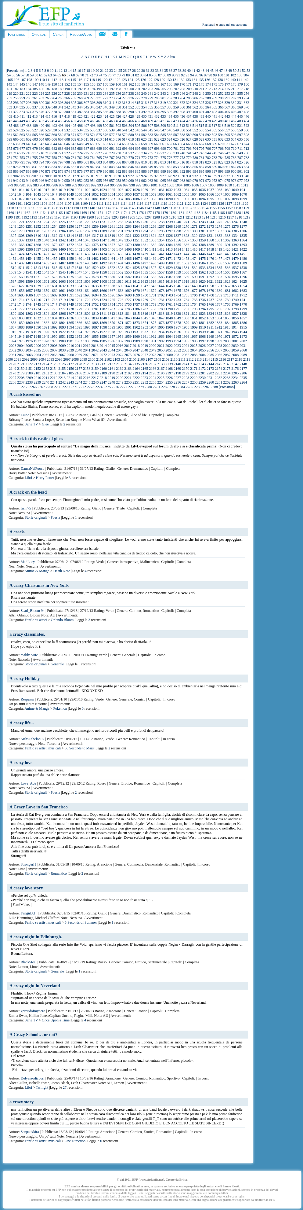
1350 (128, 240)
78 (119, 75)
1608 (103, 281)
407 (240, 112)
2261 (218, 382)
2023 (177, 346)
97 (205, 75)
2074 (119, 355)
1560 (185, 272)
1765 (202, 304)
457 (73, 121)
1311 (45, 236)
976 (233, 180)
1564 (218, 272)
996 (119, 185)
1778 (70, 309)
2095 (50, 359)
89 (169, 75)
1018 (53, 190)
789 (9, 162)
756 (41, 158)
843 (112, 167)
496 (80, 125)
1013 (12, 190)
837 (73, 167)
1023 (95, 190)
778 (182, 158)
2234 (235, 378)
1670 (136, 291)
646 (67, 144)
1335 (243, 236)
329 (227, 103)
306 (80, 103)
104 (246, 75)
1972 (235, 336)
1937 (185, 332)
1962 (152, 336)
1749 (70, 304)
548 (169, 130)
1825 (218, 313)
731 (125, 153)
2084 (202, 355)
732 (131, 153)
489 (35, 125)
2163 (128, 368)
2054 (193, 350)
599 (9, 139)
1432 (86, 254)
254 (233, 93)
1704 (177, 295)
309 (99, 103)
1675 (177, 291)
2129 (86, 364)
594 (221, 135)
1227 (70, 222)
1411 (153, 249)
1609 (111, 281)
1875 (152, 323)
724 (80, 153)
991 (87, 185)
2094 (42, 359)
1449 (226, 254)
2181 (37, 373)
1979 (53, 341)
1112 (107, 203)
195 (99, 89)
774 (157, 158)
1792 (185, 309)
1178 (156, 213)
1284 (62, 231)
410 (16, 116)
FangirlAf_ (29, 913)
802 (93, 162)
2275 (107, 387)
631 (214, 139)
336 (28, 107)
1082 (103, 199)
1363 (235, 240)
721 (60, 153)
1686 (29, 295)
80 (128, 75)
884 (131, 171)
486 (16, 125)
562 (16, 135)
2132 (111, 364)
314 (131, 103)
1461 (86, 258)
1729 (144, 300)
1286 (78, 231)
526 (28, 130)
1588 (177, 277)
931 (189, 176)
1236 (144, 222)
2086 (218, 355)
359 (176, 107)
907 (35, 176)
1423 (12, 254)
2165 (144, 368)
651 (99, 144)
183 (22, 89)
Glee (45, 424)
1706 (194, 295)
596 (233, 135)
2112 (190, 359)
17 (83, 70)
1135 (51, 208)
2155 (62, 368)
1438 (136, 254)
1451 (243, 254)
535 (86, 130)
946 (41, 180)
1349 (119, 240)
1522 (111, 268)
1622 (218, 281)
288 (208, 98)
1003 (170, 185)
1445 (193, 254)
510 (169, 125)
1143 (116, 208)
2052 (177, 350)
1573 (53, 277)
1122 (188, 203)
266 (67, 98)
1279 (20, 231)
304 (67, 103)
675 (9, 148)
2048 (144, 350)
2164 (136, 368)
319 (163, 103)
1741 (243, 300)
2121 (20, 364)
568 (54, 135)
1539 (12, 272)
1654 (243, 286)
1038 (218, 190)
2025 (193, 346)
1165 (51, 213)
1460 (78, 258)
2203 (218, 373)
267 (73, 98)
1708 (210, 295)
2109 (165, 359)
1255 (62, 226)
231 (86, 93)
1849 (177, 318)
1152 (189, 208)
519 (227, 125)
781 (201, 158)
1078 (70, 199)
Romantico (59, 873)
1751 (86, 304)
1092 (185, 199)
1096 (218, 199)
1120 (171, 203)
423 (99, 116)
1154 (205, 208)
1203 (115, 217)
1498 (152, 263)
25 (120, 70)
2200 (193, 373)
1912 (218, 327)
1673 (160, 291)
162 (131, 84)
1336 (12, 240)
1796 (218, 309)
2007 (45, 346)
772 (144, 158)
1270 (185, 226)
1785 (128, 309)
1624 (235, 281)
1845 (144, 318)
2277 (123, 387)
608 (67, 139)
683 (60, 148)
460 (93, 121)
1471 (169, 258)
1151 (180, 208)
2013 (95, 346)
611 (86, 139)
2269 (57, 387)
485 (9, 125)
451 (35, 121)
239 (137, 93)
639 (22, 144)
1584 (144, 277)
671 (227, 144)
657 (137, 144)
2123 (37, 364)
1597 (12, 281)
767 (112, 158)
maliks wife (29, 655)
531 (60, 130)
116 (79, 80)
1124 (204, 203)
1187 (229, 213)
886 (144, 171)
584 (157, 135)
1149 (164, 208)
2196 (160, 373)
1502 (185, 263)
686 (80, 148)
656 (131, 144)
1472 (177, 258)
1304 (226, 231)
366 (221, 107)
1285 (70, 231)
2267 (41, 387)
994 (106, 185)
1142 (107, 208)
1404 (95, 249)
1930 (128, 332)
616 (118, 139)
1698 (128, 295)
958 (118, 180)
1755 (119, 304)
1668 (119, 291)
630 (208, 139)
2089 (243, 355)
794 (41, 162)
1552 (119, 272)
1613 (144, 281)
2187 (86, 373)
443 (227, 116)
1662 (70, 291)
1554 (136, 272)
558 (233, 130)
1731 (160, 300)
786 (233, 158)
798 (67, 162)
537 (99, 130)
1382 (152, 245)
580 (131, 135)
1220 (12, 222)
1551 (111, 272)
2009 (62, 346)
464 (118, 121)
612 (93, 139)
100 (220, 75)
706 (208, 148)
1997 (202, 341)
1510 (12, 268)
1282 (45, 231)
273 (112, 98)
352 (131, 107)
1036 (202, 190)
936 (221, 176)
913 (73, 176)
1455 (37, 258)
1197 (66, 217)
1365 (12, 245)
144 (16, 84)
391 (137, 112)
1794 (202, 309)
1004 (178, 185)
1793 (193, 309)
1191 (17, 217)
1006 (195, 185)
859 (214, 167)
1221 (20, 222)
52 (244, 70)
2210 (37, 378)
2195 (152, 373)
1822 (193, 313)
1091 (177, 199)
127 (149, 80)
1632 (62, 286)
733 (137, 153)
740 (182, 153)
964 (157, 180)
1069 (235, 194)
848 (144, 167)
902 (246, 171)
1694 (95, 295)
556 (221, 130)
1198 (74, 217)
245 (176, 93)
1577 (86, 277)
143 (9, 84)
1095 (210, 199)
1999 (218, 341)
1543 (45, 272)
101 (226, 75)
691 (112, 148)
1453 (20, 258)
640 (28, 144)
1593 (218, 277)
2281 (156, 387)
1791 (177, 309)
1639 (119, 286)
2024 (185, 346)
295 (9, 103)
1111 (100, 203)
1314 (70, 236)
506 (144, 125)
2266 (33, 387)
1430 (70, 254)
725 (86, 153)
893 (189, 171)
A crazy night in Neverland (34, 985)
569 (60, 135)
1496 (136, 263)
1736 (202, 300)
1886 (243, 323)
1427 (45, 254)
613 (99, 139)
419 (73, 116)
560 (246, 130)
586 (169, 135)
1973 (243, 336)
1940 (210, 332)
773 (150, 158)
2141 (185, 364)
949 (60, 180)
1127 (228, 203)
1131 (18, 208)
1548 (86, 272)
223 (35, 93)
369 (240, 107)
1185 (213, 213)
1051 (86, 194)
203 (150, 89)
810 (144, 162)
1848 (169, 318)
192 (80, 89)
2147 (235, 364)
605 (48, 139)
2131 (103, 364)
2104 (124, 359)
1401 (70, 249)
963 (150, 180)
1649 (202, 286)
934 (208, 176)
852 (169, 167)
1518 (78, 268)
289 (214, 98)
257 (9, 98)
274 (118, 98)
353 (137, 107)
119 (98, 80)
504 (131, 125)
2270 (66, 387)
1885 (235, 323)
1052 (95, 194)
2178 (12, 373)
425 (112, 116)
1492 (103, 263)
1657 (29, 291)
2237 (20, 382)
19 (93, 70)
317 (150, 103)
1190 (9, 217)
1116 (139, 203)
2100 (91, 359)
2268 (49, 387)
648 (80, 144)
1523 (119, 268)
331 (240, 103)
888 (157, 171)
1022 (86, 190)
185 (35, 89)
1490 (86, 263)
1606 (87, 281)
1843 (128, 318)
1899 (111, 327)
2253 (152, 382)
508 (157, 125)
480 (221, 121)
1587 (169, 277)
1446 (202, 254)
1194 (41, 217)
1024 (103, 190)
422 (93, 116)
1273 (210, 226)
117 (86, 80)
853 (176, 167)
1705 (185, 295)
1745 (37, 304)
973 (214, 180)
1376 (103, 245)
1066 (210, 194)
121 (111, 80)
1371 (62, 245)
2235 (243, 378)
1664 (86, 291)
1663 (78, 291)
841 (99, 167)
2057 (218, 350)
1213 (197, 217)
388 (118, 112)
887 (150, 171)
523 (9, 130)
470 (157, 121)
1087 (144, 199)
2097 (66, 359)
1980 (62, 341)
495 (73, 125)
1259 (95, 226)
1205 (131, 217)
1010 (228, 185)
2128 (78, 364)
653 (112, 144)
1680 (218, 291)
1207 (148, 217)
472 (169, 121)
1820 (177, 313)
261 (35, 98)
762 (80, 158)
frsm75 (26, 508)
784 (221, 158)
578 (118, 135)
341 (60, 107)
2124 (45, 364)
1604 (70, 281)
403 (214, 112)
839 (86, 167)
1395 (21, 249)
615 (112, 139)
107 (23, 80)
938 (233, 176)
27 (129, 70)
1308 (21, 236)
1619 (193, 281)
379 (60, 112)
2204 (226, 373)
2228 (185, 378)
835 (60, 167)
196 (105, 89)
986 (55, 185)
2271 (74, 387)
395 (163, 112)
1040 (235, 190)
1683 (243, 291)
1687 (37, 295)
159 (112, 84)
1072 (20, 199)
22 (106, 70)
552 (195, 130)
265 (60, 98)
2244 (78, 382)
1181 (180, 213)
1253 (45, 226)
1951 (62, 336)
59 (32, 75)
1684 (12, 295)
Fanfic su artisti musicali (43, 748)
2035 (37, 350)
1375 (95, 245)
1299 (185, 231)
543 (137, 130)
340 (54, 107)
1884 (226, 323)
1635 (86, 286)
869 (35, 171)
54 (9, 75)
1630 (45, 286)
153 (73, 84)
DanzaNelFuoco (33, 468)
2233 (226, 378)
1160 (10, 213)
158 (105, 84)
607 (60, 139)
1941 (218, 332)
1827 (235, 313)
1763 (185, 304)
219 (9, 93)
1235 (136, 222)
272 (105, 98)
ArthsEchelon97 (32, 739)
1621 (210, 281)
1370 (53, 245)
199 (125, 89)
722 (67, 153)
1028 (136, 190)
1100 (11, 203)
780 (195, 158)
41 (193, 70)
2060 (243, 350)
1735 (193, 300)
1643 (152, 286)
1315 (78, 236)
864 (246, 167)
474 (182, 121)
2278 (131, 387)
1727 (128, 300)
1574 (62, 277)
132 (181, 80)
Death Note (61, 571)
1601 (45, 281)
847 (137, 167)
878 (93, 171)
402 (208, 112)
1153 (196, 208)
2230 (202, 378)
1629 (37, 286)
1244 (210, 222)
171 (189, 84)
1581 (119, 277)
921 (125, 176)
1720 (70, 300)
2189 (103, 373)
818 (195, 162)
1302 (210, 231)
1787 (144, 309)
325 (201, 103)
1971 (226, 336)
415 (48, 116)
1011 (236, 185)
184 (28, 89)
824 (233, 162)
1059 (152, 194)
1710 (227, 295)
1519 (86, 268)
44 (207, 70)
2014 (103, 346)
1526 (144, 268)
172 (195, 84)
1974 (12, 341)
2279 (140, 387)
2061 (12, 355)
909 (48, 176)
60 (36, 75)
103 (239, 75)
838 (80, 167)
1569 (20, 277)
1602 (54, 281)
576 (105, 135)
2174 (218, 368)
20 (97, 70)
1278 (12, 231)
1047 (53, 194)
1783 (111, 309)
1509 (243, 263)
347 (99, 107)
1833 (45, 318)
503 (125, 125)
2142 (193, 364)
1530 (177, 268)
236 (118, 93)
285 (189, 98)
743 (201, 153)
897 (214, 171)
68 (73, 75)
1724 (103, 300)
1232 (111, 222)
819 (201, 162)
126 (143, 80)
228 (67, 93)
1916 (12, 332)
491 (48, 125)
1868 (95, 323)
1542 (37, 272)
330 (233, 103)
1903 (144, 327)
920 (118, 176)
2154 (53, 368)
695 (137, 148)
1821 (185, 313)
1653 (235, 286)
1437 (128, 254)
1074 (37, 199)
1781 (95, 309)
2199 (185, 373)
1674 (169, 291)
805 (112, 162)
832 (41, 167)
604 (41, 139)
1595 (235, 277)
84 (146, 75)
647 (73, 144)
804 (105, 162)
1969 (210, 336)
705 (201, 148)
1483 (29, 263)
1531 (185, 268)
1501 (177, 263)
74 (100, 75)
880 (105, 171)
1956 (103, 336)
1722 (86, 300)
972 (208, 180)
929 (176, 176)
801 (86, 162)
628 (195, 139)
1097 (226, 199)
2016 (119, 346)
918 (105, 176)
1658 (37, 291)
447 (9, 121)
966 (169, 180)
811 (150, 162)
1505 (210, 263)
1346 (95, 240)
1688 (45, 295)
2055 (202, 350)
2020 (152, 346)
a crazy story (21, 1101)
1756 (128, 304)
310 (105, 103)
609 (73, 139)
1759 (152, 304)
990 (81, 185)
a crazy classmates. (27, 634)
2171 (193, 368)
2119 (247, 359)
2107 (149, 359)
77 (114, 75)
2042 (95, 350)
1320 (119, 236)
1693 (87, 295)
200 (131, 89)
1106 (59, 203)
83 (141, 75)
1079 (78, 199)
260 (28, 98)
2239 (37, 382)
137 (213, 80)
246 (182, 93)
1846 (152, 318)
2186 (78, 373)
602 (28, 139)
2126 (62, 364)
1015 (29, 190)
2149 (12, 368)
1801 (21, 313)
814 (169, 162)
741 (189, 153)
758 (54, 158)
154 (80, 84)
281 (163, 98)
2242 (62, 382)
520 (233, 125)
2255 (169, 382)
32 (152, 70)
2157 (78, 368)
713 (9, 153)
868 (28, 171)
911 (60, 176)
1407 (120, 249)
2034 (29, 350)
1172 (107, 213)
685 (73, 148)
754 (28, 158)
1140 (91, 208)
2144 (210, 364)
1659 (45, 291)
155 (86, 84)
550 (182, 130)
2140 (177, 364)
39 (184, 70)
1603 (62, 281)
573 (86, 135)
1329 (193, 236)
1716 (37, 300)
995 (113, 185)
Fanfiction (16, 34)
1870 (111, 323)
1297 (169, 231)
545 (150, 130)
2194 (144, 373)
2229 (193, 378)
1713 (12, 300)
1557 (160, 272)
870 (41, 171)
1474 (193, 258)
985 (49, 185)
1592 (210, 277)
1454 (29, 258)
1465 (119, 258)
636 (246, 139)
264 (54, 98)
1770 (243, 304)
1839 (95, 318)
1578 (95, 277)
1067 (218, 194)
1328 (185, 236)
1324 (152, 236)
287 (201, 98)
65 (59, 75)
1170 (91, 213)
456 (67, 121)
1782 (103, 309)
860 (221, 167)
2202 (210, 373)
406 (233, 112)
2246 (95, 382)
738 (169, 153)
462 (105, 121)
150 (54, 84)
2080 (169, 355)
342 (67, 107)
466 (131, 121)
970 (195, 180)
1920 (45, 332)
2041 (86, 350)
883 (125, 171)
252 (221, 93)
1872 (128, 323)
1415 (185, 249)
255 (240, 93)
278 (144, 98)
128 (156, 80)
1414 (177, 249)
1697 (120, 295)
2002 (243, 341)
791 (22, 162)
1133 (34, 208)
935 (214, 176)
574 (93, 135)
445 (240, 116)
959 (125, 180)
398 (182, 112)
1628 (29, 286)
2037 (53, 350)
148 (41, 84)
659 (150, 144)
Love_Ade (28, 783)
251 (214, 93)
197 (112, 89)
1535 (218, 268)
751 (9, 158)
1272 (202, 226)
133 (188, 80)
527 (35, 130)
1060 (160, 194)
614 (105, 139)
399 (189, 112)
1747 (53, 304)
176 (221, 84)
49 (230, 70)
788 (246, 158)
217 (240, 89)
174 (208, 84)
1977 (37, 341)
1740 (235, 300)
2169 (177, 368)
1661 (62, 291)
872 (54, 171)
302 (54, 103)
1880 (193, 323)
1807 (70, 313)
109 (35, 80)
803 (99, 162)
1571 (37, 277)
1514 (45, 268)
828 (16, 167)
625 (176, 139)
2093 (34, 359)
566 (41, 135)
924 (144, 176)
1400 (62, 249)
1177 (148, 213)
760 (67, 158)
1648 (193, 286)
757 (48, 158)
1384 (169, 245)
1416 (193, 249)
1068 (226, 194)
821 (214, 162)
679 (35, 148)
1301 (202, 231)
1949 (45, 336)
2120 (12, 364)
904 (16, 176)
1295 (152, 231)
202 (144, 89)
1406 (111, 249)
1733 (177, 300)
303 (60, 103)
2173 (210, 368)
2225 (160, 378)
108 (29, 80)
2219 (111, 378)
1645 (169, 286)
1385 (177, 245)
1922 (62, 332)
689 (99, 148)
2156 (70, 368)
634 (233, 139)
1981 (70, 341)
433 (163, 116)
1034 (185, 190)
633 (227, 139)
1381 (144, 245)
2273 (90, 387)
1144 (124, 208)
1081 (95, 199)
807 (125, 162)
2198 (177, 373)
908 (41, 176)
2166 (152, 368)
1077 (62, 199)
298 (28, 103)
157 (99, 84)
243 (163, 93)
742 (195, 153)
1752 (95, 304)
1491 (95, 263)
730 (118, 153)
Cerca (58, 34)
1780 (86, 309)
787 (240, 158)
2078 (152, 355)
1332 (218, 236)
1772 (20, 309)
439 (201, 116)
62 (45, 75)
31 (148, 70)
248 (195, 93)
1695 (103, 295)
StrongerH (28, 864)
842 (105, 167)
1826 (226, 313)
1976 (29, 341)
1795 (210, 309)
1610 (120, 281)
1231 (103, 222)
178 (233, 84)
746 (221, 153)
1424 (20, 254)
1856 (235, 318)
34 (161, 70)
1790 (169, 309)
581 (137, 135)
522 (246, 125)
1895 (78, 327)
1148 (156, 208)
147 (35, 84)
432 (157, 116)
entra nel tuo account (233, 24)
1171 (99, 213)
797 (60, 162)
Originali (38, 34)
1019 (62, 190)
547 (163, 130)
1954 (86, 336)
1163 (34, 213)
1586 (160, 277)
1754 (111, 304)
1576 (78, 277)
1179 (164, 213)
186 (41, 89)
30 (143, 70)
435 (176, 116)
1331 (210, 236)
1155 (213, 208)
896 (208, 171)
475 (189, 121)
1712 (243, 295)
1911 (210, 327)
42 (198, 70)
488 (28, 125)
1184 (205, 213)
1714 (20, 300)
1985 (103, 341)
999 (138, 185)
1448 (218, 254)
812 (157, 162)
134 (194, 80)
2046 (128, 350)
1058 (144, 194)
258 (16, 98)
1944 (243, 332)
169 (176, 84)
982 (29, 185)
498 (93, 125)
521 (240, 125)
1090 (169, 199)
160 (118, 84)
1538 (243, 268)
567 (48, 135)
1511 (21, 268)
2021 (160, 346)
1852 (202, 318)
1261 (111, 226)
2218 (103, 378)
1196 (58, 217)
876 (80, 171)
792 (28, 162)
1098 (235, 199)
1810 (95, 313)
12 (61, 70)
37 (175, 70)
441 (214, 116)
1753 (103, 304)
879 (99, 171)
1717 (45, 300)
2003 (12, 346)
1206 (139, 217)
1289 (103, 231)
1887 (12, 327)
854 (182, 167)
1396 (29, 249)
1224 (45, 222)
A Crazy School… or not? (33, 1034)
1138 (75, 208)
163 (137, 84)
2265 (24, 387)
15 (74, 70)
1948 (37, 336)
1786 (136, 309)
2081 (177, 355)
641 (35, 144)
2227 (177, 378)
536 (93, 130)
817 (189, 162)
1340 (45, 240)
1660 (53, 291)
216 (233, 89)
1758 (144, 304)
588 (182, 135)
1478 (226, 258)
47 (221, 70)
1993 (169, 341)
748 (233, 153)
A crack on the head (28, 492)
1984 (95, 341)
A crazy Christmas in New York (39, 585)
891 (176, 171)
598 (246, 135)
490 (41, 125)
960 (131, 180)
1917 (20, 332)
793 (35, 162)
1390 (218, 245)
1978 (45, 341)
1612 (136, 281)
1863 (53, 323)
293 (240, 98)
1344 (78, 240)
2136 (144, 364)
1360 (210, 240)
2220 (119, 378)
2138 (160, 364)
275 (125, 98)
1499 (160, 263)
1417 (202, 249)
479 (214, 121)
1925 (86, 332)
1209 (164, 217)
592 (208, 135)
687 (86, 148)
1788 (152, 309)
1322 (136, 236)
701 (176, 148)
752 (16, 158)
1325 (160, 236)
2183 (53, 373)
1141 (99, 208)
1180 (172, 213)
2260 (210, 382)
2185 (70, 373)
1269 (177, 226)
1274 (218, 226)
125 (136, 80)
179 (240, 84)
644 (54, 144)
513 (189, 125)
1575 (70, 277)
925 (150, 176)
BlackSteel (29, 962)
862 (233, 167)
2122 (29, 364)
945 (35, 180)
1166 (59, 213)
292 (233, 98)
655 (125, 144)
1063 (185, 194)
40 (189, 70)
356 (157, 107)
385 (99, 112)
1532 (193, 268)
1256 (70, 226)
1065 (202, 194)
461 (99, 121)
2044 (111, 350)
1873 (136, 323)
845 (125, 167)
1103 (35, 203)
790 (16, 162)
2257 (185, 382)
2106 (141, 359)
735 (150, 153)
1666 (103, 291)
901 (240, 171)
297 (22, 103)
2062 (20, 355)
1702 (161, 295)
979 (10, 185)
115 (73, 80)
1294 (144, 231)
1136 (59, 208)
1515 (53, 268)
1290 (111, 231)
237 (125, 93)
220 (16, 93)
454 (54, 121)
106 (16, 80)
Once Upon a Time (56, 1020)
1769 (235, 304)
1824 (210, 313)
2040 (78, 350)
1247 (235, 222)
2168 (169, 368)
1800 (12, 313)
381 (73, 112)
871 (48, 171)
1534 (210, 268)
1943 (235, 332)
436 (182, 116)
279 (150, 98)
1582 (128, 277)
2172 (202, 368)
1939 (202, 332)
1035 (193, 190)
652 (105, 144)
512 (182, 125)
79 (123, 75)
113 (60, 80)
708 (221, 148)
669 (214, 144)
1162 (26, 213)
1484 (37, 263)
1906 (169, 327)
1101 (19, 203)
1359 (202, 240)
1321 (128, 236)
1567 (243, 272)
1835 (62, 318)
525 (22, 130)
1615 (160, 281)
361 (189, 107)
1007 (203, 185)
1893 (62, 327)
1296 (160, 231)
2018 (136, 346)
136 (207, 80)
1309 (29, 236)
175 (214, 84)
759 (60, 158)
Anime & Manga (36, 571)
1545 (62, 272)
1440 (152, 254)
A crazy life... (21, 722)
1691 (70, 295)
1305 (235, 231)
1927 (103, 332)
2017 (128, 346)
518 (221, 125)
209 (189, 89)
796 (54, 162)
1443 (177, 254)
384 (93, 112)
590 (195, 135)
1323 (144, 236)
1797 (226, 309)
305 (73, 103)
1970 (218, 336)
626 (182, 139)
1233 (119, 222)
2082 (185, 355)
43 (202, 70)
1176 (140, 213)
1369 (45, 245)
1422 (243, 249)
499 (99, 125)
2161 (111, 368)
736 (157, 153)
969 (189, 180)
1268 (169, 226)
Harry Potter (45, 478)
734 (144, 153)
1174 (124, 213)
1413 (169, 249)
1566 (235, 272)
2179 (20, 373)
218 (246, 89)
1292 (128, 231)
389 (125, 112)
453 (48, 121)
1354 (160, 240)
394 (157, 112)
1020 (70, 190)
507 (150, 125)
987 (61, 185)
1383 (160, 245)
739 (176, 153)
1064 (193, 194)
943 (22, 180)
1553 (128, 272)
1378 (119, 245)
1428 (53, 254)
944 (28, 180)
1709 (218, 295)
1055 (119, 194)
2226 (169, 378)
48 (225, 70)
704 (195, 148)
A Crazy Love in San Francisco (38, 806)
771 (137, 158)
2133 (119, 364)
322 (182, 103)
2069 (78, 355)
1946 (20, 336)
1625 (243, 281)
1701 (153, 295)
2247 (103, 382)
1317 (95, 236)
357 (163, 107)
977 (240, 180)
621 (150, 139)
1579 (103, 277)
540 (118, 130)
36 (170, 70)
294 (246, 98)
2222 (136, 378)
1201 (98, 217)
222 (28, 93)
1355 (169, 240)
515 (201, 125)
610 (80, 139)
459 (86, 121)
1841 (111, 318)
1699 (136, 295)
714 (16, 153)
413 (35, 116)
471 (163, 121)
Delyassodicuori (33, 1078)
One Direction (75, 1141)
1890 (37, 327)
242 (157, 93)
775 (163, 158)
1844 (136, 318)
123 (124, 80)
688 (93, 148)
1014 (20, 190)
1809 (87, 313)
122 (117, 80)
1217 (230, 217)
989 (74, 185)
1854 (218, 318)
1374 (86, 245)
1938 (193, 332)
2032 (12, 350)
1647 (185, 286)
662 (169, 144)
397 (176, 112)
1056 (128, 194)
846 (131, 167)
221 (22, 93)
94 (192, 75)
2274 (99, 387)
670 (221, 144)
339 (48, 107)
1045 (37, 194)
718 (41, 153)
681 (48, 148)
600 (16, 139)
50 (234, 70)
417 (60, 116)
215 (227, 89)
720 (54, 153)
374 (28, 112)
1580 (111, 277)
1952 (70, 336)
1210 (172, 217)
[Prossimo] (227, 387)
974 (221, 180)
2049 (152, 350)
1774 (37, 309)
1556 (152, 272)
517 (214, 125)
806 (118, 162)
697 (150, 148)
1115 (131, 203)
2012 (86, 346)
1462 (95, 258)
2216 (86, 378)
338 (41, 107)
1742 (12, 304)
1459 (70, 258)
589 (189, 135)
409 (9, 116)
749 (240, 153)
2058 (226, 350)
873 (60, 171)
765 (99, 158)
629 (201, 139)
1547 (78, 272)
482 (233, 121)
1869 (103, 323)
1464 (111, 258)
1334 (235, 236)
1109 (84, 203)
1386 (185, 245)
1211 (181, 217)
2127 (70, 364)
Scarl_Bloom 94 (33, 611)
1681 (226, 291)
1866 (78, 323)
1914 (235, 327)
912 (67, 176)
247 (189, 93)
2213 (62, 378)
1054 (111, 194)
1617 (177, 281)
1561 (193, 272)
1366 (20, 245)
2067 (62, 355)
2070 (86, 355)
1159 (245, 208)
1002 (162, 185)
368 (233, 107)
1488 (70, 263)
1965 (177, 336)
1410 (144, 249)
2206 (243, 373)
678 (28, 148)
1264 (136, 226)
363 (201, 107)
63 (50, 75)
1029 (144, 190)
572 (80, 135)
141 (239, 80)
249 (201, 93)
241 (150, 93)
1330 (202, 236)
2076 (136, 355)
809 (137, 162)
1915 (243, 327)
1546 (70, 272)
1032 (169, 190)
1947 (29, 336)
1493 (111, 263)
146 (28, 84)
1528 (160, 268)
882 (118, 171)
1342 (62, 240)
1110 (92, 203)
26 (125, 70)
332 (246, 103)
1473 (185, 258)
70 (82, 75)
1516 (62, 268)
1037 (210, 190)
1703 (169, 295)
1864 (62, 323)
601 (22, 139)
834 (54, 167)
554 (208, 130)
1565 (226, 272)
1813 (119, 313)
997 (125, 185)
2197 (169, 373)
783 (214, 158)
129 (162, 80)
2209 (29, 378)
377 (48, 112)
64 (54, 75)
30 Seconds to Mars (79, 748)
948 (54, 180)
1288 (95, 231)
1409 (136, 249)
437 (189, 116)
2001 (235, 341)
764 (93, 158)
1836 (70, 318)
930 (182, 176)
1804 (45, 313)
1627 (20, 286)
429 (137, 116)
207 (176, 89)
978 (246, 180)
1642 (144, 286)
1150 (172, 208)
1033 (177, 190)
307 (86, 103)
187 (48, 89)
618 (131, 139)
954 (93, 180)
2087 (226, 355)
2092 (25, 359)
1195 (49, 217)
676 (16, 148)
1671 (144, 291)
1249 (12, 226)
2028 (218, 346)
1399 (54, 249)
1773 (29, 309)
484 (246, 121)
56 (18, 75)
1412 (160, 249)
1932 (144, 332)
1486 (53, 263)
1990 (144, 341)
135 (201, 80)
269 (86, 98)
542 (131, 130)
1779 (78, 309)
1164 (43, 213)
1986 (111, 341)
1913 (226, 327)
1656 (20, 291)
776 (169, 158)
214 (221, 89)
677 (22, 148)
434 (169, 116)
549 (176, 130)
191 (73, 89)
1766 (210, 304)
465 (125, 121)
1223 (37, 222)
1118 (155, 203)
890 (169, 171)
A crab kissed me (25, 394)
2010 (70, 346)
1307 (12, 236)
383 (86, 112)
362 (195, 107)
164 (144, 84)
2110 (174, 359)
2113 (198, 359)
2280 (148, 387)
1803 (37, 313)
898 (221, 171)
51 (239, 70)
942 (16, 180)
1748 (62, 304)
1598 (21, 281)
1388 (202, 245)
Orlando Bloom (62, 620)
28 (134, 70)
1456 (45, 258)
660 (157, 144)
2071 (95, 355)
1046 (45, 194)
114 (67, 80)
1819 (169, 313)
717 (35, 153)
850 (157, 167)
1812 (111, 313)
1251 (29, 226)
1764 (193, 304)
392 (144, 112)
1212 (189, 217)
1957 (111, 336)
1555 (144, 272)
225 (48, 93)
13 (65, 70)
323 (189, 103)
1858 (12, 323)
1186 (221, 213)
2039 (70, 350)
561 (9, 135)
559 (240, 130)
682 (54, 148)
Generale (57, 664)
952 (80, 180)
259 (22, 98)
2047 (136, 350)
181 (9, 89)
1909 (194, 327)
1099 (243, 199)
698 (157, 148)
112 (54, 80)
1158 (237, 208)
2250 (128, 382)
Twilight (42, 1087)
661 (163, 144)
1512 (29, 268)
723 (73, 153)
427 (125, 116)
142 (245, 80)
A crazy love (20, 762)
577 (112, 135)
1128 (236, 203)
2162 (119, 368)
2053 (185, 350)
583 (150, 135)
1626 (12, 286)
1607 (95, 281)
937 (227, 176)
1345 (86, 240)
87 (160, 75)
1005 (187, 185)
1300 (193, 231)
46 (216, 70)
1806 (62, 313)
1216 (221, 217)
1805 (54, 313)
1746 (45, 304)
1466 (128, 258)
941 (9, 180)
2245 (86, 382)
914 (80, 176)
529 (48, 130)
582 (144, 135)
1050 (78, 194)
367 (227, 107)
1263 (128, 226)
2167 (160, 368)
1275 (226, 226)
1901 (128, 327)
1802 (29, 313)
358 (169, 107)
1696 (111, 295)
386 (105, 112)
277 (137, 98)
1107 (68, 203)
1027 (128, 190)
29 (138, 70)
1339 (37, 240)
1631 (53, 286)
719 (48, 153)
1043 (20, 194)
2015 (111, 346)
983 (36, 185)
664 (182, 144)
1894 (70, 327)
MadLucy (28, 562)
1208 (156, 217)
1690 (62, 295)
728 (105, 153)
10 (51, 70)
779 (189, 158)
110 (42, 80)
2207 (12, 378)
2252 (144, 382)
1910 (202, 327)
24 (115, 70)
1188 (237, 213)
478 (208, 121)
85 (151, 75)
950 (67, 180)
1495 (128, 263)
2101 (99, 359)
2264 (243, 382)
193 (86, 89)
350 (118, 107)
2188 (95, 373)
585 (163, 135)
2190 (111, 373)
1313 (62, 236)
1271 (193, 226)
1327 (177, 236)
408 (246, 112)
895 (201, 171)
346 (93, 107)
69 (77, 75)
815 (176, 162)
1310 (37, 236)
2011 (78, 346)
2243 (70, 382)
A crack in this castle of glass (36, 438)
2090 (9, 359)
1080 (86, 199)
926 (157, 176)
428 (131, 116)
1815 (136, 313)
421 (86, 116)
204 (157, 89)
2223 (144, 378)
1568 (12, 277)
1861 (37, 323)
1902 (136, 327)
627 (189, 139)
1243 (202, 222)
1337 (20, 240)
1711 (235, 295)
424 (105, 116)
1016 (37, 190)
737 (163, 153)
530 (54, 130)
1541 (29, 272)
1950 (53, 336)
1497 (144, 263)
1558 (169, 272)
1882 (210, 323)
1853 (210, 318)
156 (93, 84)
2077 (144, 355)
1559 (177, 272)
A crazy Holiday (24, 678)
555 (214, 130)
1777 (62, 309)
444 (233, 116)
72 (91, 75)
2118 (238, 359)
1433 (95, 254)
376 (41, 112)
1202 (106, 217)
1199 (82, 217)
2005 (29, 346)
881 (112, 171)
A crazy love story (26, 887)
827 (9, 167)
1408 (128, 249)
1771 (12, 309)
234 (105, 93)
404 (221, 112)
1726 (119, 300)
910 (54, 176)
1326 (169, 236)
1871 (119, 323)
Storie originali (36, 517)
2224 (152, 378)
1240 (177, 222)
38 (180, 70)
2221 (128, 378)
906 (28, 176)
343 (73, 107)
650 (93, 144)
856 (195, 167)
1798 (235, 309)
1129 (244, 203)
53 (248, 70)
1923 (70, 332)
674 (246, 144)
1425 (29, 254)
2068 (70, 355)
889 (163, 171)
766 (105, 158)
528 (41, 130)
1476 (210, 258)
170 (182, 84)
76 (109, 75)
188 (54, 89)
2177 (243, 368)
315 (137, 103)
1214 (205, 217)
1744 (29, 304)
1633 (70, 286)
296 (16, 103)
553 (201, 130)
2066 (53, 355)
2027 (210, 346)
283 (176, 98)
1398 (45, 249)
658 (144, 144)
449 (22, 121)
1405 (103, 249)
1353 (152, 240)
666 (195, 144)
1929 (119, 332)
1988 (128, 341)
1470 (160, 258)
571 (73, 135)
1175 (132, 213)
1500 (169, 263)
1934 (160, 332)
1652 (226, 286)
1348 (111, 240)
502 (118, 125)
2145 (218, 364)
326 (208, 103)
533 (73, 130)
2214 (70, 378)
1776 (53, 309)
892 (182, 171)
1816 (144, 313)
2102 (108, 359)
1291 (119, 231)
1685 (21, 295)
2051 (169, 350)
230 (80, 93)
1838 (86, 318)
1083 (111, 199)
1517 (70, 268)
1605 (78, 281)
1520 (95, 268)
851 (163, 167)
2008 (54, 346)
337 (35, 107)
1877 (169, 323)
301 (48, 103)
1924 (78, 332)
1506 (218, 263)
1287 (86, 231)
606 (54, 139)
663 (176, 144)
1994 (177, 341)
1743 (20, 304)
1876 (160, 323)
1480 (243, 258)
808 (131, 162)
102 (233, 75)
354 (144, 107)
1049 (70, 194)
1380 (136, 245)
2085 (210, 355)
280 (157, 98)
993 (100, 185)
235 (112, 93)
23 (111, 70)
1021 (78, 190)
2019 (144, 346)
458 (80, 121)
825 (240, 162)
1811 (103, 313)
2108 (157, 359)
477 (201, 121)
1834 (53, 318)
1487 (62, 263)
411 (22, 116)
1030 (152, 190)
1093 (193, 199)
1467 (136, 258)
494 (67, 125)
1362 (226, 240)
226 (54, 93)
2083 (193, 355)
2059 (235, 350)
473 (176, 121)
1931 (136, 332)
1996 (193, 341)
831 (35, 167)
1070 (243, 194)
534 (80, 130)
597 (240, 135)
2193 (136, 373)
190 (67, 89)
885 (137, 171)
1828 (243, 313)
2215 (78, 378)
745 (214, 153)
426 (118, 116)
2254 (160, 382)
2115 (214, 359)
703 (189, 148)
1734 (185, 300)
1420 (226, 249)
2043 (103, 350)
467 (137, 121)
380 (67, 112)
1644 (160, 286)
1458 (62, 258)
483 (240, 121)
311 (112, 103)
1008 (211, 185)
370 (246, 107)
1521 (103, 268)
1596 (243, 277)
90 (173, 75)
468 (144, 121)
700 (169, 148)
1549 (95, 272)
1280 (29, 231)
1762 (177, 304)
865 (9, 171)
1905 (161, 327)
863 (240, 167)
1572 (45, 277)
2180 (29, 373)
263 (48, 98)
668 (208, 144)
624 (169, 139)
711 (240, 148)
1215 (213, 217)
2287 (206, 387)
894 (195, 171)
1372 (70, 245)
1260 (103, 226)
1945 (12, 336)
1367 (29, 245)
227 (60, 93)
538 (105, 130)
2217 (95, 378)
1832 (37, 318)
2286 (197, 387)
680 (41, 148)
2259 (202, 382)
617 (125, 139)
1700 (144, 295)
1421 (235, 249)
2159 (95, 368)
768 (118, 158)
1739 (226, 300)
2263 (235, 382)
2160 (103, 368)
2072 (103, 355)
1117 (147, 203)
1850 (185, 318)
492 (54, 125)
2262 (226, 382)
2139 (169, 364)
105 (10, 80)
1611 (128, 281)
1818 (160, 313)
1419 (218, 249)
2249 (119, 382)
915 (86, 176)
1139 (83, 208)
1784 (119, 309)
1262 (119, 226)
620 (144, 139)
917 (99, 176)
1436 (119, 254)
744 (208, 153)
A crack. (17, 531)
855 (189, 167)
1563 (210, 272)
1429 (62, 254)
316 (144, 103)
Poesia (55, 517)
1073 (29, 199)
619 (137, 139)
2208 (21, 378)
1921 (53, 332)
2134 (128, 364)
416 (54, 116)
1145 (132, 208)
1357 (185, 240)
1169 (83, 213)
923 (137, 176)
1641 (136, 286)
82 (137, 75)
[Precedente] (15, 70)
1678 (202, 291)
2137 (152, 364)
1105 (52, 203)
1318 (103, 236)
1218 (238, 217)
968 (182, 180)
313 (125, 103)
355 (150, 107)
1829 (12, 318)
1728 (136, 300)
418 (67, 116)
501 (112, 125)
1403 (87, 249)
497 (86, 125)
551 (189, 130)
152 (67, 84)
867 (22, 171)
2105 (132, 359)
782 (208, 158)
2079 (160, 355)
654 (118, 144)
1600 (37, 281)
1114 (123, 203)
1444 (185, 254)
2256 (177, 382)
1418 (210, 249)
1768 (226, 304)
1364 (243, 240)
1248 (243, 222)
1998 (210, 341)
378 (54, 112)
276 (131, 98)
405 (227, 112)
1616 (169, 281)
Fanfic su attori (36, 620)
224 (41, 93)
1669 (128, 291)
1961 (144, 336)
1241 (185, 222)
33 (157, 70)
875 (73, 171)
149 (48, 84)
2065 (45, 355)
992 (93, 185)
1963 (160, 336)
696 (144, 148)
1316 (86, 236)
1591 (202, 277)
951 (73, 180)
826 (246, 162)
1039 (226, 190)
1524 (128, 268)
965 (163, 180)
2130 (95, 364)
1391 (226, 245)
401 (201, 112)
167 (163, 84)
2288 (214, 387)
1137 (67, 208)
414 (41, 116)
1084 (119, 199)
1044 (29, 194)
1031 (160, 190)
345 (86, 107)
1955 (95, 336)
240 (144, 93)
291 (227, 98)
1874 (144, 323)
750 (246, 153)
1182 (189, 213)
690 (105, 148)
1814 (128, 313)
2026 (202, 346)
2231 (210, 378)
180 (246, 84)
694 (131, 148)
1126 (220, 203)
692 (118, 148)
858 (208, 167)
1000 (146, 185)
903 (9, 176)
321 (176, 103)
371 (9, 112)
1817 (152, 313)
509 (163, 125)
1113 (115, 203)
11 (56, 70)
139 (226, 80)
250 (208, 93)
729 (112, 153)
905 (22, 176)
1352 (144, 240)
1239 (169, 222)
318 (157, 103)
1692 (78, 295)
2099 (83, 359)
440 (208, 116)
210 (195, 89)
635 (240, 139)
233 (99, 93)
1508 (235, 263)
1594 (226, 277)
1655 (12, 291)
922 (131, 176)
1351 (136, 240)
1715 (29, 300)
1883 (218, 323)
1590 (193, 277)
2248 (111, 382)
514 (195, 125)
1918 (29, 332)
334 (16, 107)
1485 (45, 263)
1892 (54, 327)
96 (201, 75)
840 (93, 167)
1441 (160, 254)
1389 (210, 245)
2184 (62, 373)
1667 (111, 291)
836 (67, 167)
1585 (152, 277)
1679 (210, 291)
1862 (45, 323)
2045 (119, 350)
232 (93, 93)
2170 (185, 368)
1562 (202, 272)
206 (169, 89)
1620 (202, 281)
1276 (235, 226)
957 (112, 180)
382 (80, 112)
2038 (62, 350)
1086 (136, 199)
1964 (169, 336)
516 (208, 125)
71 (86, 75)
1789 (160, 309)
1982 (78, 341)
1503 (193, 263)
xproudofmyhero (33, 1011)
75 (105, 75)
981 (23, 185)
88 (164, 75)
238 (131, 93)
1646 (177, 286)
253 (227, 93)
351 (125, 107)
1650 (210, 286)
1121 (180, 203)
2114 (206, 359)
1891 (45, 327)
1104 (43, 203)
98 (210, 75)
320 (169, 103)
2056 (210, 350)
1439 (144, 254)
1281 (37, 231)
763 (86, 158)
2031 (243, 346)
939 (240, 176)
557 (227, 130)
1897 (95, 327)
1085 (128, 199)
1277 (243, 226)
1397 (37, 249)
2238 (29, 382)
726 (93, 153)
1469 (152, 258)
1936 (177, 332)
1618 (185, 281)
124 (130, 80)
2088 (235, 355)
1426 (37, 254)
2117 (230, 359)
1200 (90, 217)
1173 (116, 213)
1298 (177, 231)
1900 (120, 327)
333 (9, 107)
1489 (78, 263)
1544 (53, 272)
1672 (152, 291)
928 (169, 176)
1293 (136, 231)
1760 (160, 304)
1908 (185, 327)
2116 (222, 359)
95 (196, 75)
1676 (185, 291)
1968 (202, 336)
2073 (111, 355)
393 (150, 112)
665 (189, 144)
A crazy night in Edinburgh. (35, 936)
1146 (140, 208)
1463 (103, 258)
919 (112, 176)
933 (201, 176)
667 (201, 144)
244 (169, 93)
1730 (152, 300)
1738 (218, 300)
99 (215, 75)
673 (240, 144)
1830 (20, 318)
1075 (45, 199)
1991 (152, 341)
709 (227, 148)
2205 (235, 373)
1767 (218, 304)
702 (182, 148)
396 (169, 112)
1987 (119, 341)
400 (195, 112)
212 (208, 89)
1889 (29, 327)
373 (22, 112)
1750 (78, 304)
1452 (12, 258)
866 (16, 171)
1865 (70, 323)
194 (93, 89)
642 (41, 144)
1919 (37, 332)
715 (22, 153)
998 (132, 185)
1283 (53, 231)
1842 (119, 318)
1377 (111, 245)
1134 (43, 208)
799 (73, 162)
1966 (185, 336)
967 (176, 180)
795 (48, 162)
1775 (45, 309)
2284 (181, 387)
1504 (202, 263)
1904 (153, 327)
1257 (78, 226)
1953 (78, 336)
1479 (235, 258)
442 (221, 116)
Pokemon (60, 708)
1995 (185, 341)
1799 (243, 309)
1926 (95, 332)
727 (99, 153)
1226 (62, 222)
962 (144, 180)
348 (105, 107)
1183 (196, 213)
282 (169, 98)
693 (125, 148)
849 (150, 167)
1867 (86, 323)
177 (227, 84)
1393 (243, 245)
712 (246, 148)
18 (88, 70)
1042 (12, 194)
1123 (196, 203)
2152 (37, 368)
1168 (75, 213)
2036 (45, 350)
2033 (20, 350)
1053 (103, 194)
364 (208, 107)
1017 (45, 190)
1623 (226, 281)
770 (131, 158)
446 (246, 116)
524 (16, 130)
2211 (45, 378)
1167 (67, 213)
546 (157, 130)
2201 (202, 373)
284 (182, 98)
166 (157, 84)
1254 (53, 226)
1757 (136, 304)
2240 (45, 382)
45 (212, 70)
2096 (58, 359)
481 (227, 121)
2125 (53, 364)
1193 (33, 217)
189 (60, 89)
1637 (103, 286)
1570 (29, 277)
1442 (169, 254)
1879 (185, 323)
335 (22, 107)
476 (195, 121)
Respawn (27, 699)
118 (92, 80)
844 (118, 167)
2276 (115, 387)
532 (67, 130)
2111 (182, 359)
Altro (171, 57)
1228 (78, 222)
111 (48, 80)
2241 (53, 382)
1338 (29, 240)
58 (27, 75)
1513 (37, 268)
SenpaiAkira (30, 1132)
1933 (152, 332)
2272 (82, 387)
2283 (173, 387)
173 (201, 84)
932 (195, 176)
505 (137, 125)
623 (163, 139)
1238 (160, 222)
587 (176, 135)
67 (68, 75)
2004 (21, 346)
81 (132, 75)
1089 (160, 199)
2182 (45, 373)
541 (125, 130)
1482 (20, 263)
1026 (119, 190)
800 (80, 162)
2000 (226, 341)
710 (233, 148)
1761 (169, 304)
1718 (53, 300)
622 (157, 139)
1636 (95, 286)
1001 (154, 185)
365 (214, 107)
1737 (210, 300)
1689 (54, 295)
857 (201, 167)
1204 (123, 217)
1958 (119, 336)
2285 (189, 387)
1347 (103, 240)
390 (131, 112)
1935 (169, 332)
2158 (86, 368)
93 (187, 75)
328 (221, 103)
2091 (17, 359)
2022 (169, 346)
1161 (18, 213)
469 (150, 121)
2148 (243, 364)
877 (86, 171)
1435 (111, 254)
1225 (53, 222)
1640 (128, 286)
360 (182, 107)
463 (112, 121)
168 (169, 84)
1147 (148, 208)
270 (93, 98)
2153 (45, 368)
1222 (29, 222)
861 (227, 167)
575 (99, 135)
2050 (160, 350)
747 (227, 153)
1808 (78, 313)
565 (35, 135)
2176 (235, 368)
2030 (235, 346)
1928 (111, 332)
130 (168, 80)
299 (35, 103)
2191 (119, 373)
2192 (128, 373)
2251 (136, 382)
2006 (37, 346)
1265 (144, 226)
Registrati (208, 24)
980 (17, 185)
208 (182, 89)
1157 (229, 208)
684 (67, 148)
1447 (210, 254)
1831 (29, 318)
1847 (160, 318)
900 (233, 171)
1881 (202, 323)
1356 (177, 240)
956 (105, 180)
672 (233, 144)
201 (137, 89)
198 (118, 89)
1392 (235, 245)
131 (175, 80)
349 (112, 107)
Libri (28, 478)
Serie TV (31, 424)
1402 (78, 249)
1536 (226, 268)
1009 (220, 185)
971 (201, 180)
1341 (53, 240)
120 (104, 80)
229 (73, 93)
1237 (152, 222)
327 (214, 103)
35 (166, 70)
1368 (37, 245)
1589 (185, 277)
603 (35, 139)
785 (227, 158)
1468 (144, 258)
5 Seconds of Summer (81, 922)
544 (144, 130)
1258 (86, 226)
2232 (218, 378)
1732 (169, 300)
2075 (128, 355)
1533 (202, 268)
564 (28, 135)
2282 (164, 387)
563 (22, 135)
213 (214, 89)
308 (93, 103)
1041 (243, 190)
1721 (78, 300)
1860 (29, 323)
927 (163, 176)
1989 (136, 341)
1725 (111, 300)
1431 (78, 254)
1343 (70, 240)
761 (73, 158)
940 (246, 176)
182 (16, 89)
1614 (152, 281)
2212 (53, 378)
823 (227, 162)
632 (221, 139)
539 (112, 130)
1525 (136, 268)
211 (201, 89)
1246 (226, 222)
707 (214, 148)
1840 (103, 318)
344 (80, 107)
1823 (202, 313)
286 (195, 98)
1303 (218, 231)
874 (67, 171)
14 (70, 70)
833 (48, 167)
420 (80, 116)
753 (22, 158)
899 (227, 171)
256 (246, 93)
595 (227, 135)
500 (105, 125)
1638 (111, 286)
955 (99, 180)
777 (176, 158)
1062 (177, 194)
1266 (152, 226)
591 (201, 135)
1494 (119, 263)
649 (86, 144)
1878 (177, 323)
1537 (235, 268)
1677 (193, 291)
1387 (193, 245)
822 (221, 162)
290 (221, 98)
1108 (76, 203)
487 (22, 125)
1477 (218, 258)
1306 (243, 231)
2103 (116, 359)
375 (35, 112)
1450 (235, 254)
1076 (53, 199)
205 (163, 89)
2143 (202, 364)
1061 (169, 194)
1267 (160, 226)
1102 (27, 203)
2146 (226, 364)
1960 (136, 336)
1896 (87, 327)
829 (22, 167)
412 (28, 116)
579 (125, 135)
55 (13, 75)
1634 (78, 286)
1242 (193, 222)
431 (150, 116)
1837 (78, 318)
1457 (53, 258)
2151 (29, 368)
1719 (62, 300)
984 (42, 185)
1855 (226, 318)
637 (9, 144)
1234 (128, 222)
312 (118, 103)
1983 (86, 341)
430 (144, 116)
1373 (78, 245)
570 (67, 135)
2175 (226, 368)
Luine (25, 415)
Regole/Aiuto (81, 34)
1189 (245, 213)
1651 (218, 286)
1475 (202, 258)
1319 (111, 236)
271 (99, 98)
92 (183, 75)
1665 (95, 291)
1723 (95, 300)
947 (48, 180)
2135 (136, 364)
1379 (128, 245)
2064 (37, 355)
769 (125, 158)
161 (125, 84)
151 (60, 84)
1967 (193, 336)
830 (28, 167)
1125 (212, 203)
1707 (202, 295)
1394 (12, 249)
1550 (103, 272)
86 (155, 75)
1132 (26, 208)
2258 (193, 382)
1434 (103, 254)
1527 (152, 268)
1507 (226, 263)
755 (35, 158)
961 (137, 180)
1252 (37, 226)
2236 (12, 382)
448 (16, 121)
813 (163, 162)
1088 (152, 199)
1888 (21, 327)
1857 (243, 318)
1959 (128, 336)
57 (22, 75)
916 (93, 176)
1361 (218, 240)
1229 (86, 222)
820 (208, 162)
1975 (20, 341)
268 (80, 98)
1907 (177, 327)
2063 (29, 355)
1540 (20, 272)
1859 (20, 323)
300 (41, 103)
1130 (10, 208)
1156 (221, 208)
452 (41, 121)
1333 (226, 236)
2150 (20, 368)
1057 (136, 194)
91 (178, 75)
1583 (136, 277)
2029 (226, 346)
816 (182, 162)
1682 (235, 291)
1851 (193, 318)
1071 (12, 199)
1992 (160, 341)
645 (60, 144)
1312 (53, 236)
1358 (193, 240)
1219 (246, 217)
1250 (20, 226)
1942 (226, 332)
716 (28, 153)
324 (195, 103)
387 (112, 112)
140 (233, 80)
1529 (169, 268)
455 (60, 121)
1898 (103, 327)
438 (195, 116)
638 (16, 144)
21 (102, 70)
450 (28, 121)
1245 (218, 222)
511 (176, 125)
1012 (244, 185)
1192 (25, 217)
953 (86, 180)
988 (68, 185)
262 (41, 98)
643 (48, 144)
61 (41, 75)
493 (60, 125)
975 (227, 180)
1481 (12, 263)
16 (79, 70)
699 (163, 148)
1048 (62, 194)
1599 (29, 281)
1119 (163, 203)
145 (22, 84)
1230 (95, 222)
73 (96, 75)
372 (16, 112)
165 (150, 84)
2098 (75, 359)
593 (214, 135)
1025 (111, 190)
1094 (202, 199)
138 (220, 80)
